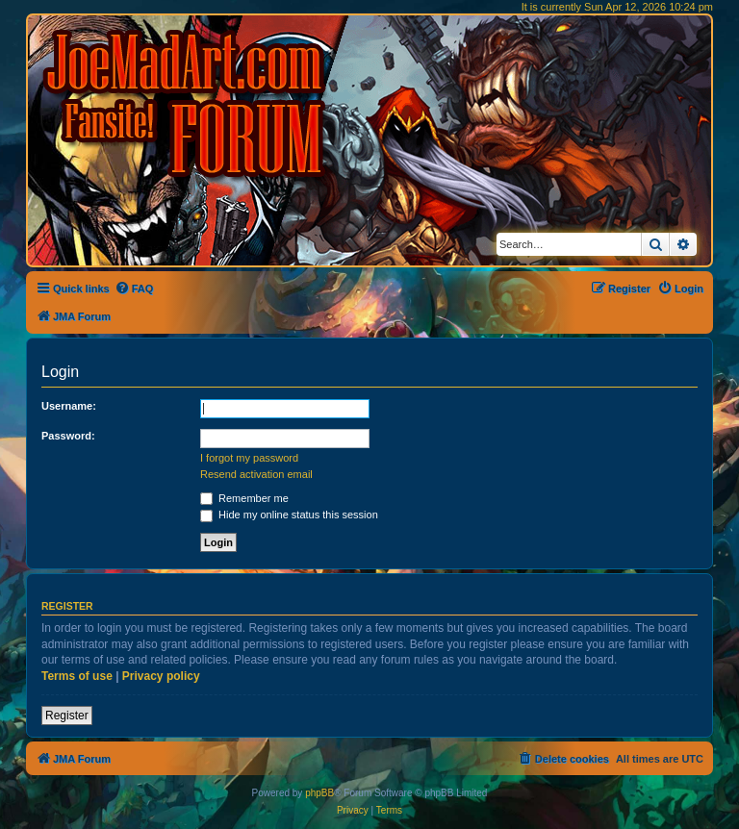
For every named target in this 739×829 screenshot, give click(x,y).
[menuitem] (134, 288)
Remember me (244, 498)
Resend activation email (256, 474)
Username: (68, 406)
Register (67, 715)
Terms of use (77, 676)
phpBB (319, 793)
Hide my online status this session (289, 514)
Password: (68, 435)
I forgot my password (249, 458)
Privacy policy (161, 676)
